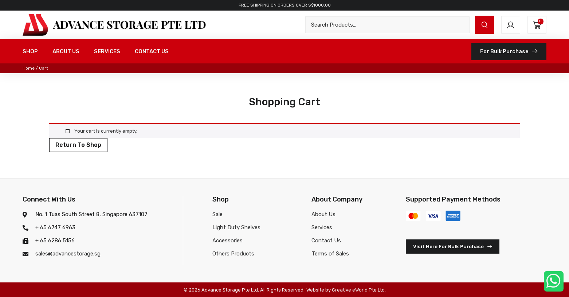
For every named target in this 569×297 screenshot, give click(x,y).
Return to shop (78, 144)
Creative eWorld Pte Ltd (358, 290)
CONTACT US (152, 51)
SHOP (30, 51)
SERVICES (107, 51)
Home (29, 68)
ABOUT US (65, 51)
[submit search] (484, 25)
